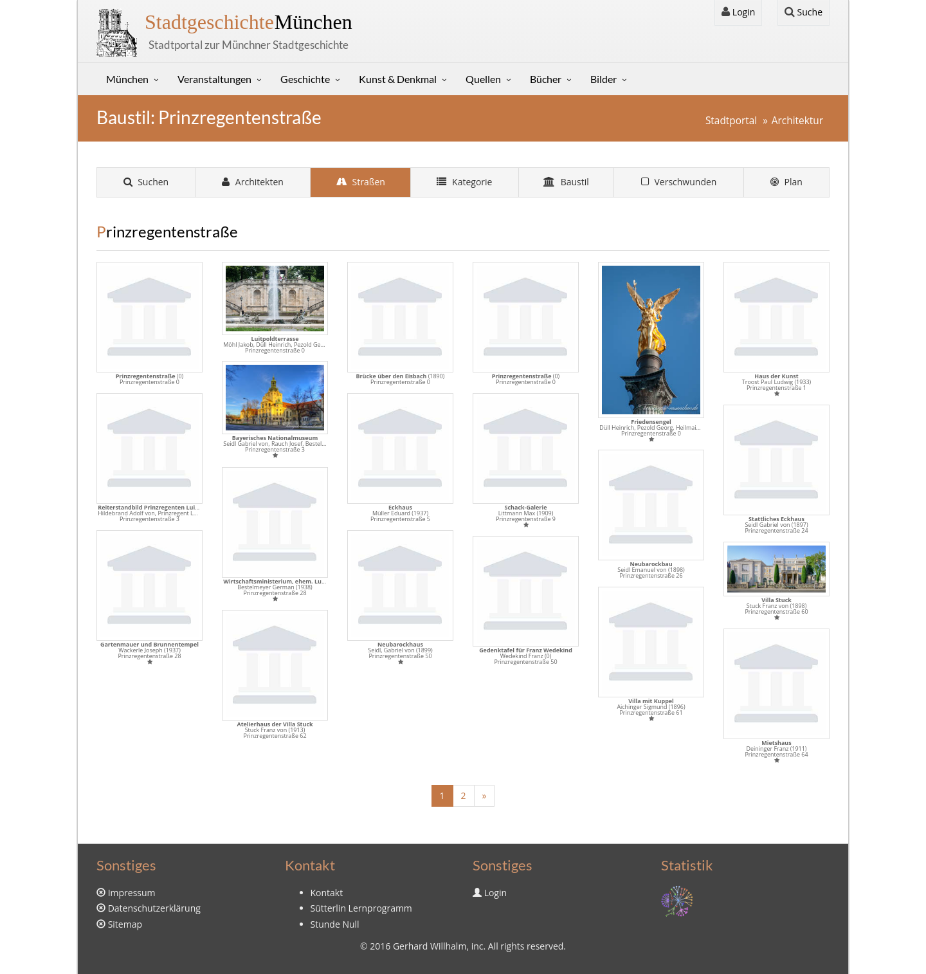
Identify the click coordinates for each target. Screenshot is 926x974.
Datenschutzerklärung (154, 908)
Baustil (566, 182)
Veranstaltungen (214, 79)
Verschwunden (679, 182)
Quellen (483, 79)
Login (738, 12)
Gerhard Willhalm (429, 946)
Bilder (603, 79)
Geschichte (305, 79)
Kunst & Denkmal (398, 79)
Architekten (253, 182)
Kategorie (464, 182)
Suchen (146, 182)
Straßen (360, 182)
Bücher (545, 79)
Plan (786, 182)
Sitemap (125, 924)
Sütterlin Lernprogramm (361, 908)
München (248, 21)
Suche (803, 12)
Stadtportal (731, 120)
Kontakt (327, 893)
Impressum (132, 893)
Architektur (797, 120)
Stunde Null (335, 924)
